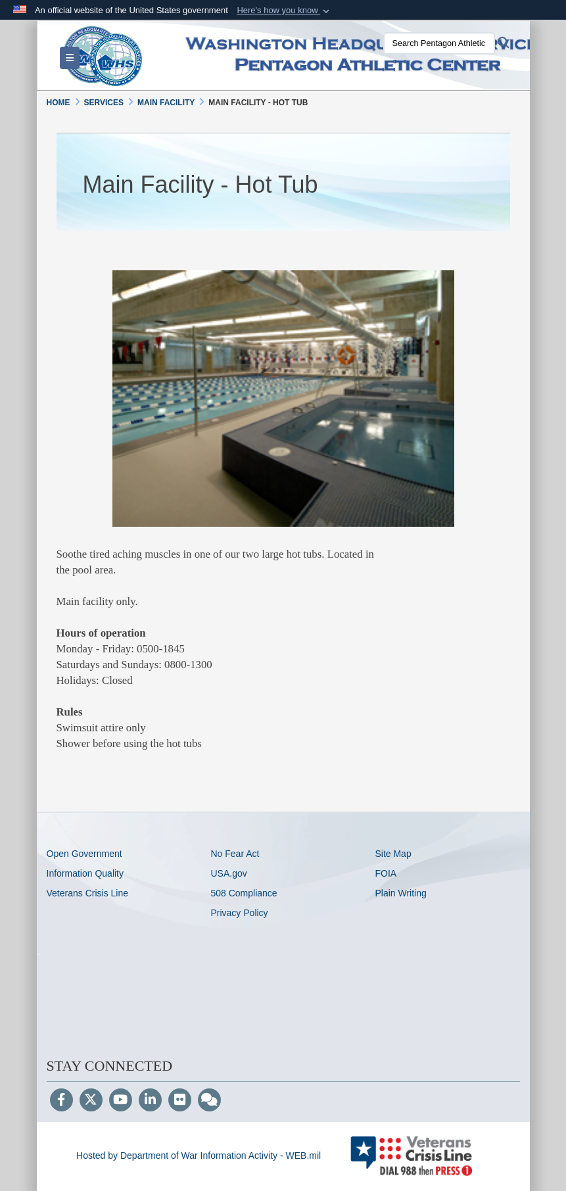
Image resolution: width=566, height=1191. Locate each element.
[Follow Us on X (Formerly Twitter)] (91, 1101)
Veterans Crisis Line (88, 893)
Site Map (393, 853)
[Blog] (209, 1101)
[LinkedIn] (150, 1101)
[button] (284, 10)
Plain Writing (400, 893)
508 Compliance (243, 893)
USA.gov (228, 873)
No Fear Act (234, 853)
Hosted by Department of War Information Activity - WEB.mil (198, 1155)
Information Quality (85, 873)
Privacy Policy (239, 913)
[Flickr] (179, 1101)
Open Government (84, 853)
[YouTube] (120, 1101)
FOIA (385, 873)
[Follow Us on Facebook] (61, 1101)
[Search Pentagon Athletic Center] (439, 43)
